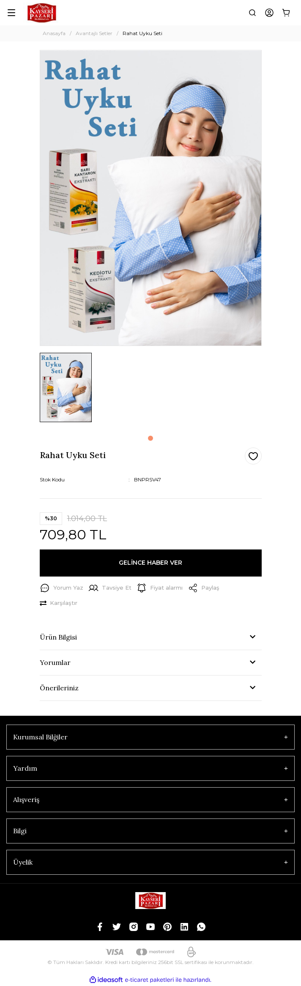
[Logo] (41, 13)
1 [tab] (150, 438)
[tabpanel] (65, 391)
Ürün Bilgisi (58, 637)
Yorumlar (55, 662)
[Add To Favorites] (253, 456)
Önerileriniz (59, 688)
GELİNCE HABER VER (150, 562)
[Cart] (286, 12)
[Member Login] (269, 12)
